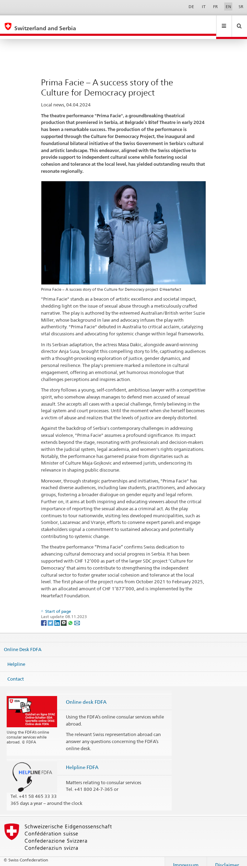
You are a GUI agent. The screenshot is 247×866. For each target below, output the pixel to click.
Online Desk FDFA (22, 642)
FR (215, 6)
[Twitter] (51, 615)
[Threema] (64, 615)
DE (191, 6)
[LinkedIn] (57, 615)
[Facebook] (44, 615)
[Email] (77, 615)
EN (228, 6)
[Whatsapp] (71, 615)
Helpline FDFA (82, 760)
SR (241, 6)
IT (204, 6)
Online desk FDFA (86, 695)
